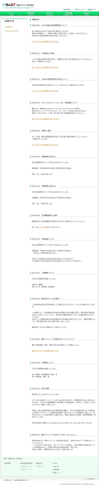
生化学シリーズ (26, 466)
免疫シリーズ (26, 469)
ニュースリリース (12, 31)
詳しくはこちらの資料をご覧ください (45, 41)
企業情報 (56, 469)
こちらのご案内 (43, 227)
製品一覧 (40, 466)
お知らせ (9, 27)
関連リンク (57, 473)
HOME (55, 463)
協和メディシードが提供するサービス (45, 351)
